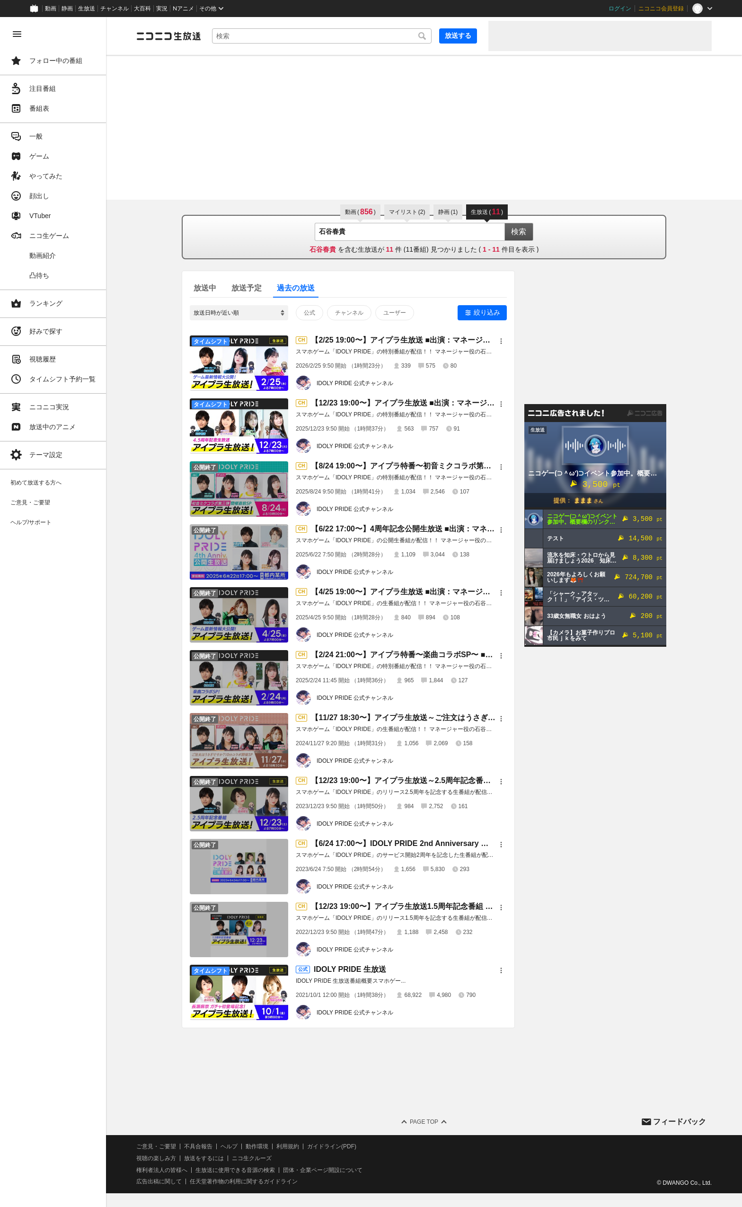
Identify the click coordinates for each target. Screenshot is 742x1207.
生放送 (86, 8)
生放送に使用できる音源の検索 (235, 1170)
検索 (518, 232)
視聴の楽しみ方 (156, 1158)
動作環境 (257, 1146)
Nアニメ (183, 8)
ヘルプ (229, 1146)
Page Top (424, 1122)
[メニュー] (501, 341)
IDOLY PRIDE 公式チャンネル (355, 383)
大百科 (142, 8)
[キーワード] (322, 36)
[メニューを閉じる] (17, 34)
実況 (162, 8)
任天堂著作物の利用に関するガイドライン (244, 1181)
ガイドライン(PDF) (331, 1146)
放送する (458, 35)
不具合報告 (198, 1146)
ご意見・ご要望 (156, 1146)
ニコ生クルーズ (252, 1158)
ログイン (620, 8)
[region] (53, 612)
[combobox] (322, 36)
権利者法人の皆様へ (161, 1170)
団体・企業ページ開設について (322, 1170)
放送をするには (204, 1158)
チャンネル (114, 8)
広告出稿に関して (159, 1181)
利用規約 (287, 1146)
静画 (67, 8)
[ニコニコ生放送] (168, 36)
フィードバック (679, 1122)
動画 (50, 8)
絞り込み (487, 312)
